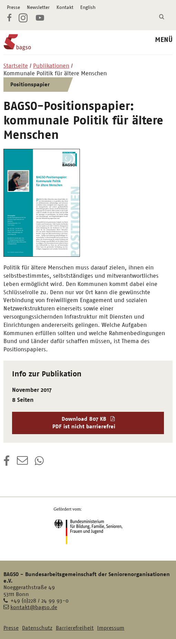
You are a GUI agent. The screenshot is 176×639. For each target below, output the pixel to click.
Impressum (110, 628)
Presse (13, 7)
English (87, 7)
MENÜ (164, 40)
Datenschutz (37, 628)
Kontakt (64, 7)
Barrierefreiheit (75, 628)
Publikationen (51, 65)
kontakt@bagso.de (33, 607)
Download (88, 423)
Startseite (15, 65)
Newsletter (38, 7)
